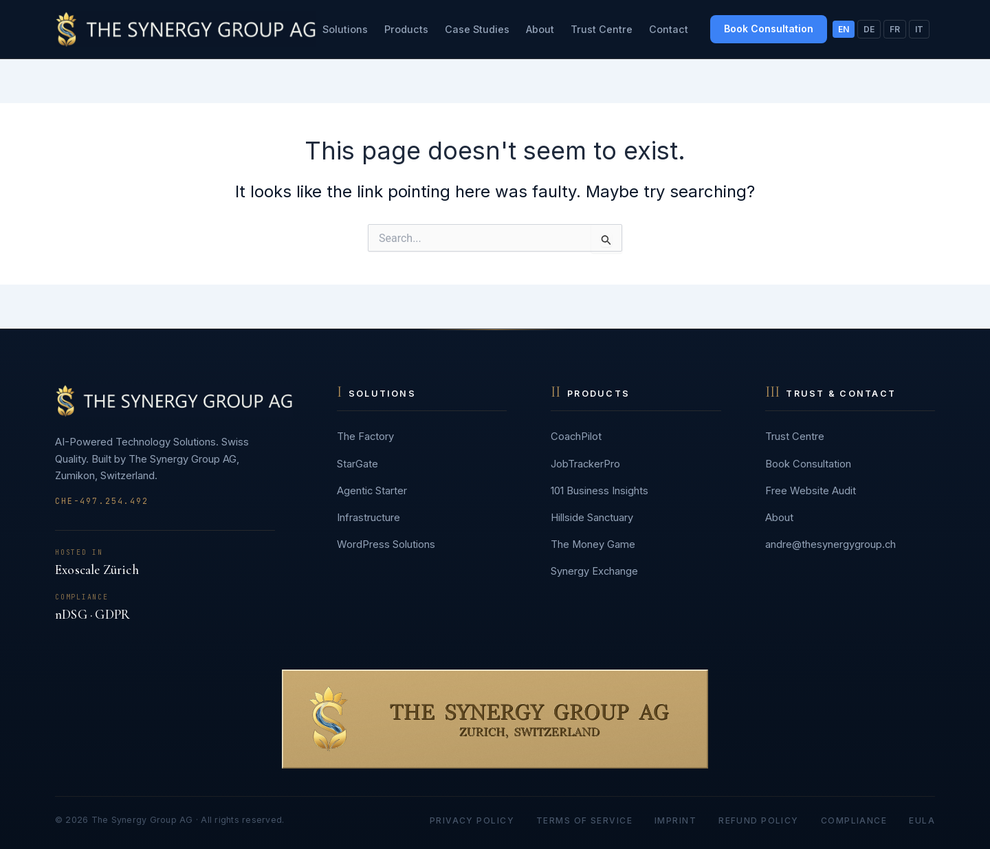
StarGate (357, 464)
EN (843, 29)
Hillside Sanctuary (592, 517)
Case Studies (477, 29)
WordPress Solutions (386, 544)
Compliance (854, 820)
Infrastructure (368, 517)
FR (895, 29)
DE (869, 29)
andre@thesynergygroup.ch (830, 544)
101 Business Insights (599, 491)
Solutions (345, 29)
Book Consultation (768, 28)
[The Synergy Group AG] (185, 29)
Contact (668, 29)
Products (406, 29)
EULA (922, 820)
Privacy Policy (472, 820)
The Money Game (593, 544)
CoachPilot (576, 436)
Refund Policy (758, 820)
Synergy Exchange (594, 571)
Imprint (675, 820)
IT (919, 29)
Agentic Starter (372, 491)
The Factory (365, 436)
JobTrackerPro (585, 464)
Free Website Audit (810, 491)
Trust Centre (601, 29)
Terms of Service (584, 820)
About (540, 29)
